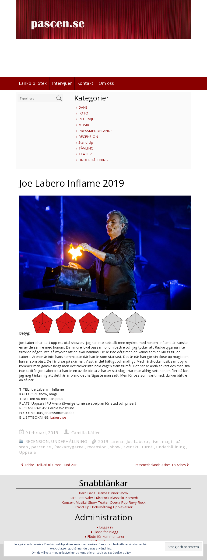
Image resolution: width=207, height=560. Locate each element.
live (154, 441)
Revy (133, 502)
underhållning (170, 446)
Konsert (68, 502)
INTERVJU (86, 119)
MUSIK (83, 124)
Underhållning (101, 507)
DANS (83, 107)
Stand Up (85, 142)
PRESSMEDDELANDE (95, 130)
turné (147, 446)
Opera (115, 502)
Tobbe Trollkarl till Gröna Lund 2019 (49, 465)
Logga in (106, 527)
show (115, 446)
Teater (103, 502)
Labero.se (58, 417)
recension (97, 446)
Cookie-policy (121, 553)
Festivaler (85, 497)
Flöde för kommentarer (106, 536)
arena (117, 441)
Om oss (106, 83)
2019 (103, 441)
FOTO (83, 113)
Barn (82, 493)
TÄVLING (85, 148)
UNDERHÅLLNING (93, 159)
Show (92, 502)
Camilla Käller (85, 432)
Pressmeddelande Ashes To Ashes (161, 465)
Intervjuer (62, 83)
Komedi (131, 497)
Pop (124, 502)
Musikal (81, 502)
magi (167, 441)
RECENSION (88, 136)
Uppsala (27, 452)
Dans (91, 493)
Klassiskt (117, 497)
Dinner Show (118, 493)
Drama (101, 493)
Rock (141, 502)
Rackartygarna (69, 446)
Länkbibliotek (33, 83)
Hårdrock (101, 497)
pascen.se (41, 446)
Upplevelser (123, 507)
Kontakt (85, 83)
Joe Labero (137, 441)
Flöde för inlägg (106, 531)
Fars (73, 497)
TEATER (85, 154)
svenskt (131, 446)
